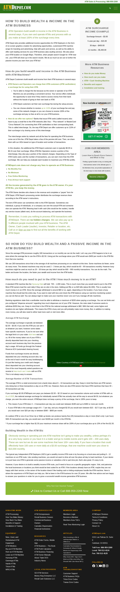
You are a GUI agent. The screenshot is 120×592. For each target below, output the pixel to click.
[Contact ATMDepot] (60, 488)
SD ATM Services (41, 573)
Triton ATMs (10, 566)
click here (32, 334)
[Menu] (115, 8)
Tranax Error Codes (71, 582)
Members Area (70, 510)
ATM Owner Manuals (42, 555)
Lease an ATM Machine (15, 555)
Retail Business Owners (43, 517)
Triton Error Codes (70, 579)
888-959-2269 (112, 2)
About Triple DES (41, 558)
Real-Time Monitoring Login (74, 525)
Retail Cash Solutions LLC (44, 579)
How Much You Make (14, 520)
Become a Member (97, 177)
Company (96, 510)
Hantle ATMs (11, 564)
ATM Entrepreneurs (42, 514)
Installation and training (94, 88)
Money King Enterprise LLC (45, 576)
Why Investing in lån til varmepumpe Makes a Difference (71, 539)
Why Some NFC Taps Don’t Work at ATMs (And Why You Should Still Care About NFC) (73, 559)
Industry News (40, 561)
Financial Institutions (42, 529)
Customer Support (70, 573)
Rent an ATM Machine (14, 552)
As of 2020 (10, 396)
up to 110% (45, 108)
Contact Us (96, 523)
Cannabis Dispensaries (43, 526)
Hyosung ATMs (11, 558)
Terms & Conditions (99, 517)
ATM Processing (12, 514)
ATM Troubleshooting (72, 568)
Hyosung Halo (37, 284)
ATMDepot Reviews (100, 514)
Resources (40, 536)
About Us (96, 526)
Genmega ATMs (12, 561)
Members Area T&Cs (71, 520)
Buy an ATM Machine (14, 549)
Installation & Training (14, 526)
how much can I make (22, 371)
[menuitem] (110, 8)
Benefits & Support (13, 523)
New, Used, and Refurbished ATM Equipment (12, 540)
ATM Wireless (11, 546)
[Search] (110, 8)
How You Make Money (14, 517)
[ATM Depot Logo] (16, 9)
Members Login (69, 514)
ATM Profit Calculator (42, 549)
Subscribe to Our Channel (95, 363)
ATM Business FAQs (71, 576)
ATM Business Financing (43, 552)
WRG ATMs (10, 570)
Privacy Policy (97, 520)
